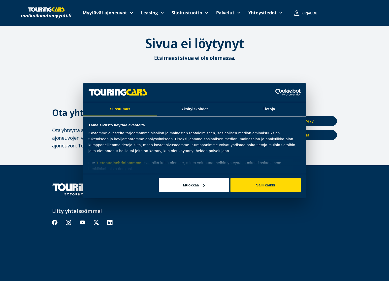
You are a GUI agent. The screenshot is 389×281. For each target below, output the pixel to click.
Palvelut (225, 13)
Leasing (149, 13)
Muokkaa (194, 185)
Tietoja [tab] (269, 108)
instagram (68, 222)
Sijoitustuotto (187, 13)
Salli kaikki (265, 185)
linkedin (110, 222)
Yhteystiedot (262, 13)
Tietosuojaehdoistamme (118, 162)
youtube (82, 222)
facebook (55, 222)
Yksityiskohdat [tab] (194, 108)
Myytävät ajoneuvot (105, 13)
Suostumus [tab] (120, 108)
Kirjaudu (309, 13)
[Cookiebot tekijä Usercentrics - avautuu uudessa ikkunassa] (279, 92)
